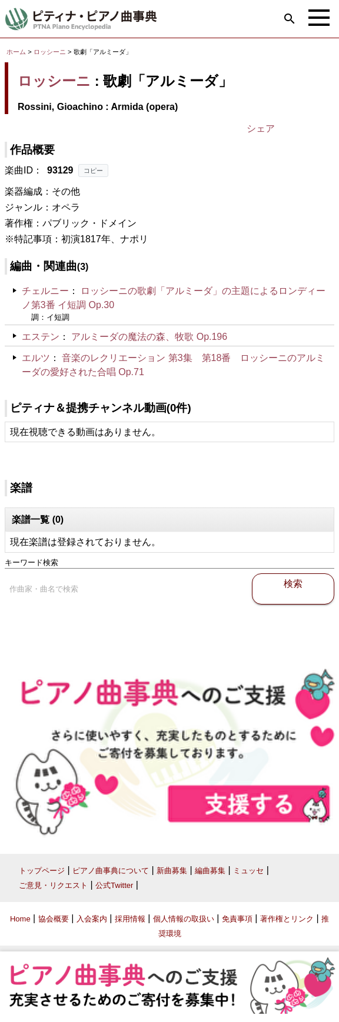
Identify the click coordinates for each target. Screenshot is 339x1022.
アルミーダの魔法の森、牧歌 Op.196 (149, 337)
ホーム (16, 51)
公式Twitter (114, 885)
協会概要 (53, 918)
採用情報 (130, 918)
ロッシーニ (50, 51)
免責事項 (237, 918)
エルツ (36, 358)
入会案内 (92, 918)
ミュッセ (248, 870)
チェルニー (45, 291)
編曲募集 (210, 870)
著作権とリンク (287, 918)
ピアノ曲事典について (110, 870)
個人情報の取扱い (183, 918)
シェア (261, 128)
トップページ (42, 870)
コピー (93, 170)
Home (20, 918)
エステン (40, 337)
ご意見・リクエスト (53, 885)
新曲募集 (172, 870)
